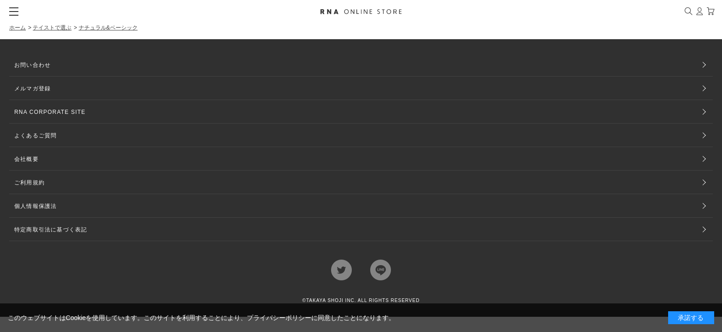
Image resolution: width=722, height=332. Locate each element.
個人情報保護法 (35, 206)
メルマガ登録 (32, 88)
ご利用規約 (29, 182)
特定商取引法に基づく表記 (50, 229)
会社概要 (26, 159)
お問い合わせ (32, 65)
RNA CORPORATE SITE (50, 112)
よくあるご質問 (35, 135)
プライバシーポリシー (279, 317)
